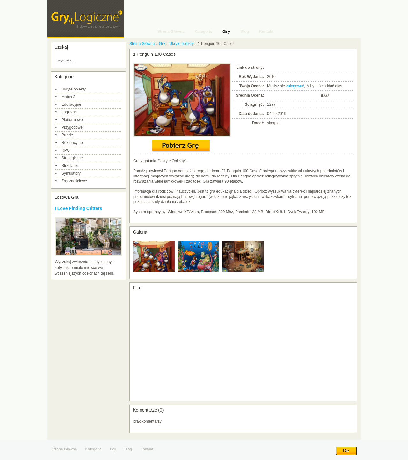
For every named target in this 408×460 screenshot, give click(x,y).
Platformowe (72, 120)
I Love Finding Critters (78, 208)
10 (315, 95)
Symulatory (71, 173)
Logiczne (69, 112)
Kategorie (93, 449)
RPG (66, 150)
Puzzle (67, 135)
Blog (128, 449)
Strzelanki (70, 165)
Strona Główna (142, 43)
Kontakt (146, 449)
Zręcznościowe (74, 181)
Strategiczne (72, 158)
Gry (162, 43)
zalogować (295, 86)
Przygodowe (72, 127)
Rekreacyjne (72, 142)
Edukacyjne (71, 104)
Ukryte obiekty (74, 89)
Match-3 (68, 97)
